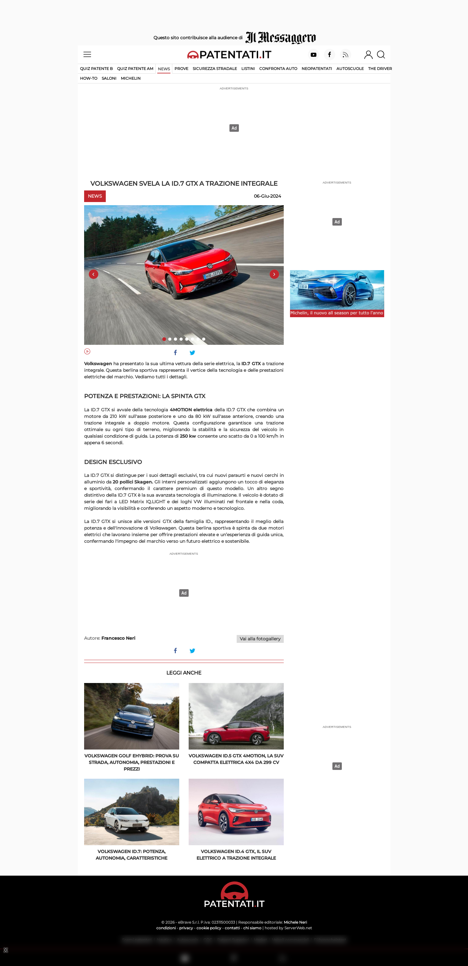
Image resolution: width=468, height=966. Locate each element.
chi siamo (252, 928)
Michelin (131, 78)
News (164, 69)
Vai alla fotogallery (260, 639)
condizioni (166, 928)
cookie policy (208, 928)
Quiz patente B (96, 68)
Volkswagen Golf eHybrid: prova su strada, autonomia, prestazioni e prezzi (131, 762)
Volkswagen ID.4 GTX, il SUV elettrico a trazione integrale (236, 855)
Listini (248, 68)
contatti (232, 928)
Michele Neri (295, 922)
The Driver (380, 68)
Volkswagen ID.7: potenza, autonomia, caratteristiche (131, 855)
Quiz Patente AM (135, 68)
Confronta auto (278, 68)
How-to (88, 78)
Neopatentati (317, 68)
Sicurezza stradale (215, 68)
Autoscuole (350, 68)
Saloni (109, 78)
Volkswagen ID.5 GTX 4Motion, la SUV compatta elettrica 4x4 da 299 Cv (236, 759)
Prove (181, 68)
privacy (186, 928)
